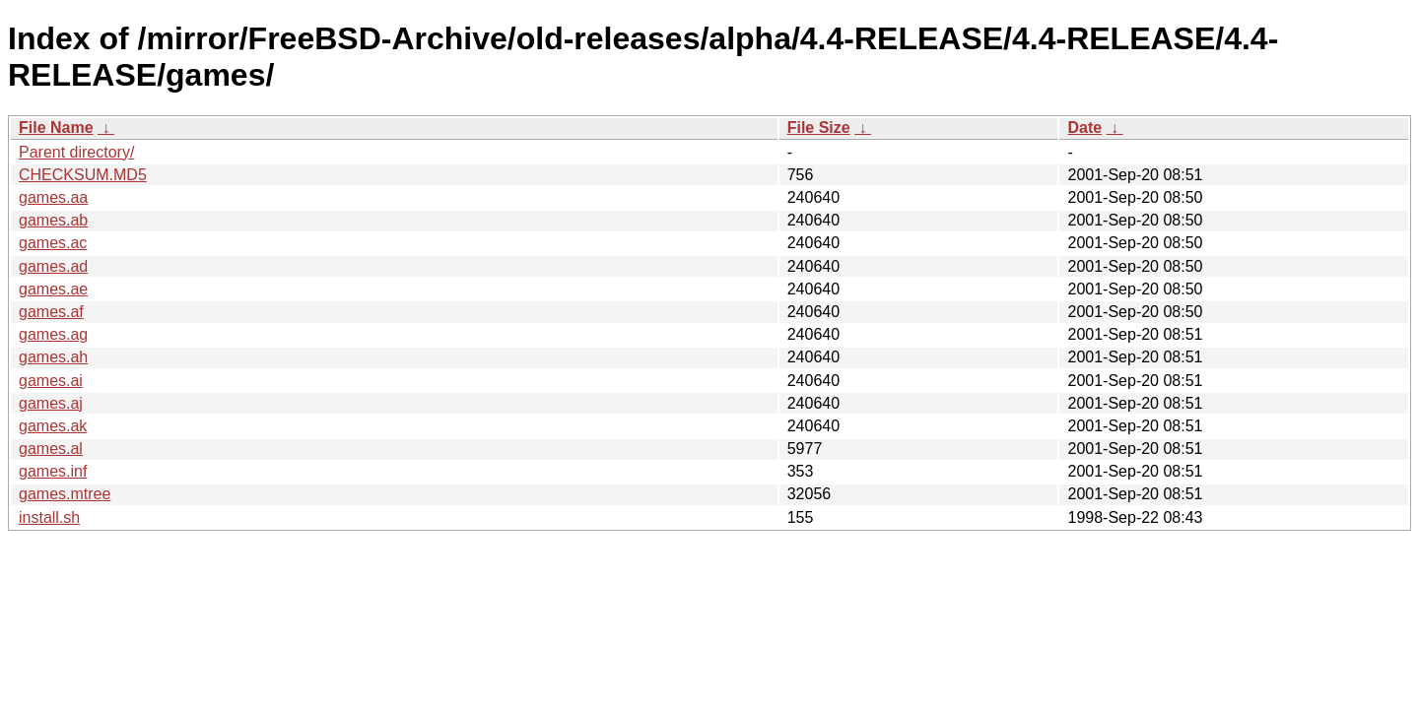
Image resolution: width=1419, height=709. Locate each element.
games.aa (53, 197)
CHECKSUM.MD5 (83, 174)
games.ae (53, 289)
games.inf (53, 471)
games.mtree (64, 493)
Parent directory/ (76, 152)
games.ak (53, 426)
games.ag (53, 334)
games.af (51, 311)
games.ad (53, 266)
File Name (56, 127)
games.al (51, 448)
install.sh (49, 517)
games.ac (53, 242)
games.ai (51, 380)
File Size (818, 127)
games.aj (51, 403)
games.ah (53, 357)
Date (1084, 127)
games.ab (53, 220)
